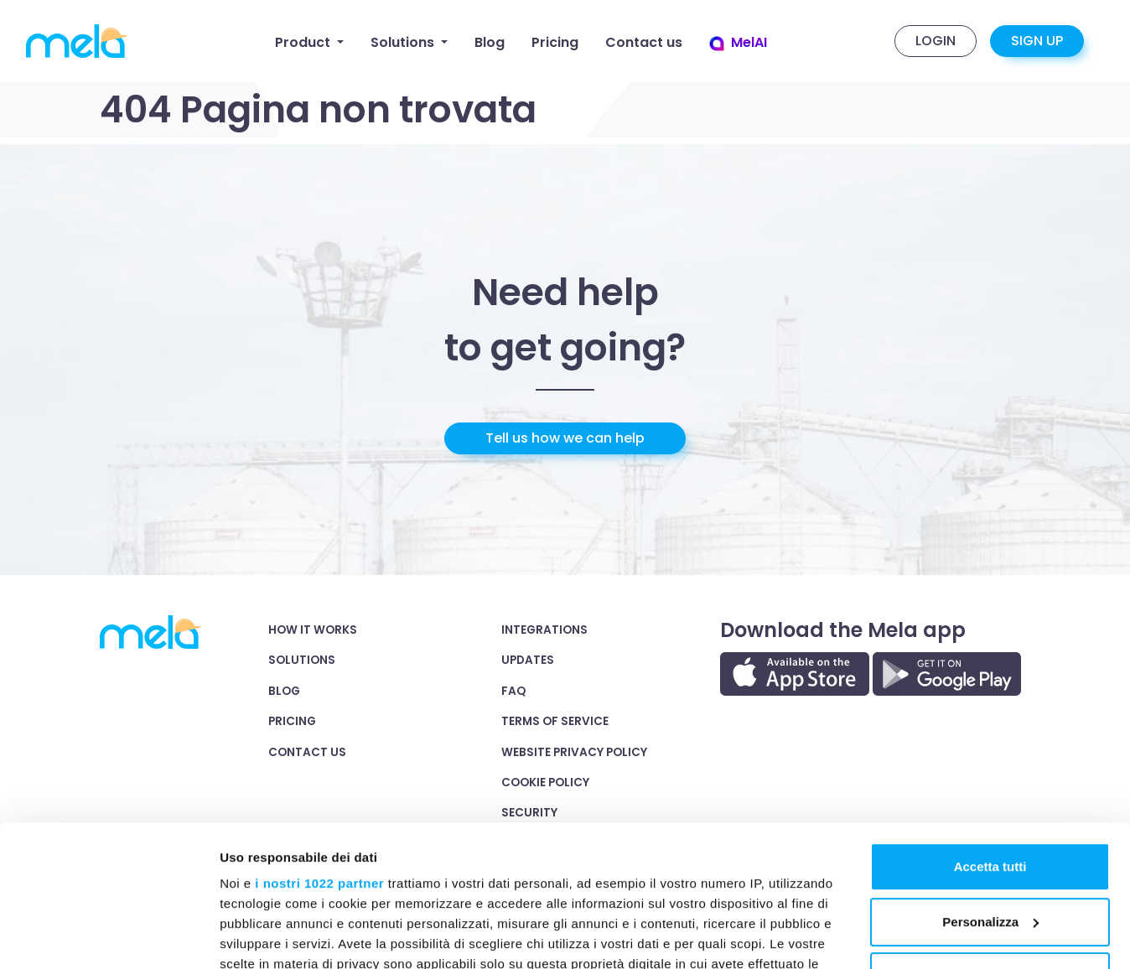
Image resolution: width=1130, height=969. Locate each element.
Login (935, 40)
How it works (312, 630)
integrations (544, 630)
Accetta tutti (990, 735)
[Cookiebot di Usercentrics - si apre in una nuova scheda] (108, 937)
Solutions (301, 660)
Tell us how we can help (565, 438)
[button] (309, 43)
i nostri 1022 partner (319, 751)
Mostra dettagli (265, 937)
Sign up (1037, 40)
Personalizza (990, 790)
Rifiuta (990, 844)
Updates (527, 660)
